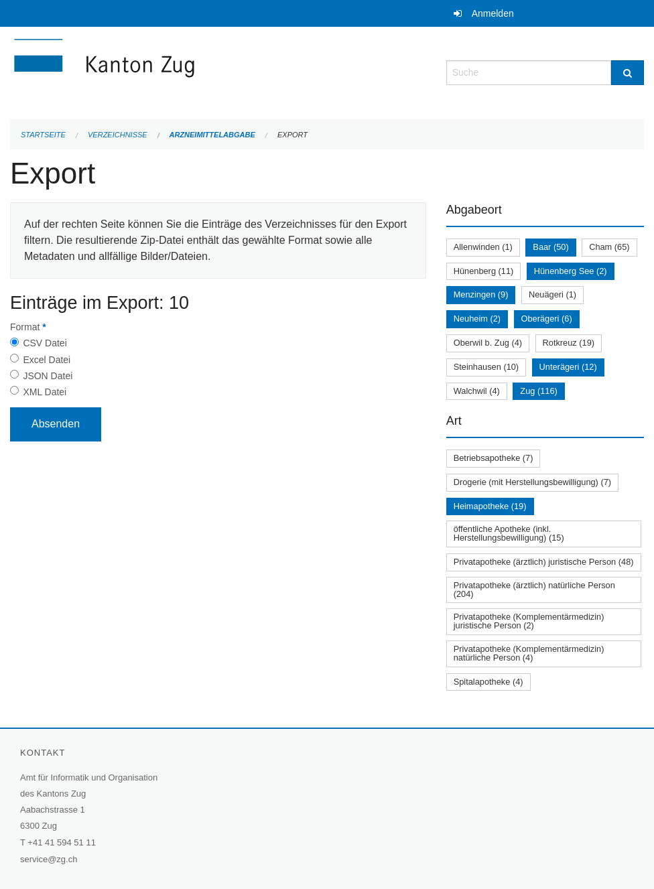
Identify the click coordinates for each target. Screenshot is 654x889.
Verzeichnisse (117, 135)
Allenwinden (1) (483, 247)
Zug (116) (538, 391)
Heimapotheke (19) (490, 506)
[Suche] (627, 72)
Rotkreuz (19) (569, 343)
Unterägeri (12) (568, 367)
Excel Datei (46, 359)
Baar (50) (550, 247)
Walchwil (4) (477, 391)
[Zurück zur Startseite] (184, 71)
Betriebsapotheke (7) (493, 458)
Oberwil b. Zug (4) (488, 343)
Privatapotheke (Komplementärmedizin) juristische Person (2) (529, 621)
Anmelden (493, 13)
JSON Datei (47, 375)
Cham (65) (609, 247)
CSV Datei (44, 343)
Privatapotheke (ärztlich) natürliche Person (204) (534, 589)
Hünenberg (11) (484, 271)
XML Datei (44, 392)
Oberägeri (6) (546, 319)
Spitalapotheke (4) (488, 682)
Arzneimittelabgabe (212, 135)
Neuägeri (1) (552, 294)
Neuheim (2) (477, 319)
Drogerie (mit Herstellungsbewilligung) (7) (532, 482)
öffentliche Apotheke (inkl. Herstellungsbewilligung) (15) (509, 533)
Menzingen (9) (481, 294)
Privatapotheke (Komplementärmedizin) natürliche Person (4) (529, 653)
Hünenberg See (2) (570, 271)
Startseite (43, 135)
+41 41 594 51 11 (61, 842)
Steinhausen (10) (486, 367)
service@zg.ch (48, 859)
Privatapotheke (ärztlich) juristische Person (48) (544, 562)
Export (292, 135)
